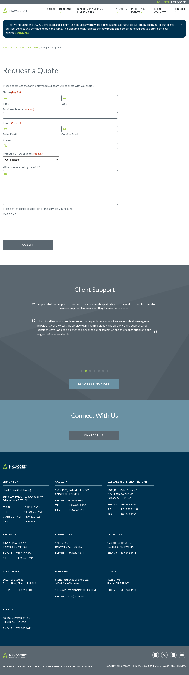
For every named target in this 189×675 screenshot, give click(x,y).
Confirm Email (69, 134)
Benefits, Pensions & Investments (86, 10)
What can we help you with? (21, 167)
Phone (7, 140)
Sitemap (8, 666)
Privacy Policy (29, 666)
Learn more (22, 32)
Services (119, 9)
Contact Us (179, 9)
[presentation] (30, 224)
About (50, 9)
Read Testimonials (94, 383)
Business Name (18, 109)
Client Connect (157, 10)
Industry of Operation (23, 153)
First (6, 103)
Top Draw (181, 665)
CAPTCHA (10, 214)
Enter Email (10, 134)
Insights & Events (134, 10)
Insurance (64, 9)
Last (64, 103)
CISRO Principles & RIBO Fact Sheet (68, 666)
